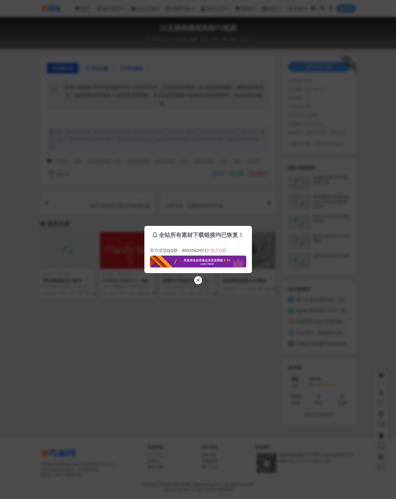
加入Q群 (215, 250)
